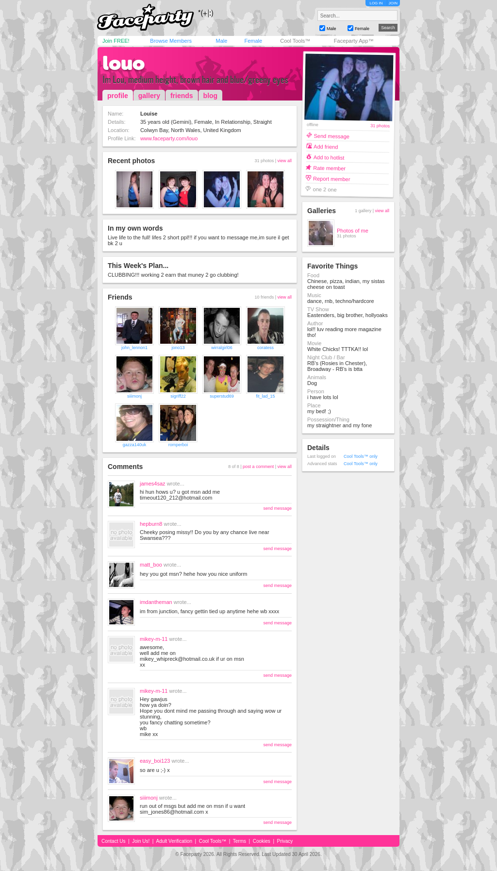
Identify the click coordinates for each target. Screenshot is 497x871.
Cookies (261, 841)
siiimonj (134, 396)
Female (253, 41)
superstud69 (222, 396)
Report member (331, 178)
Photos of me (352, 231)
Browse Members (171, 41)
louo (123, 63)
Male (221, 41)
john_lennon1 (134, 347)
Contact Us (113, 841)
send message (277, 508)
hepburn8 (151, 524)
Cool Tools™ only (361, 456)
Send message (331, 136)
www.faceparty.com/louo (169, 138)
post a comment (258, 466)
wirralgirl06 (221, 347)
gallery (149, 96)
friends (181, 96)
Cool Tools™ (295, 41)
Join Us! (140, 841)
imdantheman (156, 602)
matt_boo (151, 565)
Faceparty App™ (354, 41)
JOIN (393, 3)
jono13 (177, 347)
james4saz (153, 483)
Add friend (326, 146)
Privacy (285, 841)
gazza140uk (135, 444)
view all (284, 160)
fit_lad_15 (265, 396)
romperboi (178, 444)
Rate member (329, 168)
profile (117, 96)
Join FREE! (116, 41)
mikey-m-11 (153, 639)
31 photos (380, 126)
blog (210, 96)
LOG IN (375, 3)
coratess (265, 347)
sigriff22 (177, 396)
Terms (239, 841)
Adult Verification (174, 841)
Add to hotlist (329, 157)
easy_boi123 (155, 761)
